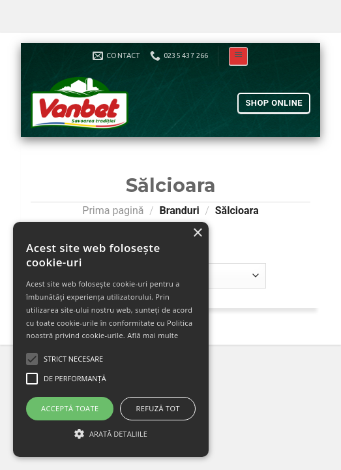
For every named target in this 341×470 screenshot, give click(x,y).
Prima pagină (112, 210)
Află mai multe (152, 335)
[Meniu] (238, 56)
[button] (111, 433)
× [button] (197, 233)
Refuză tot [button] (158, 408)
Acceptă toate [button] (69, 408)
